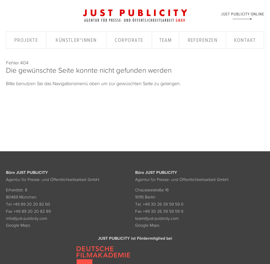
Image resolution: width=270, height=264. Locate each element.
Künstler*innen (76, 40)
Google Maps (18, 225)
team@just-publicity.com (157, 218)
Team (165, 40)
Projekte (26, 40)
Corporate (129, 40)
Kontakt (245, 40)
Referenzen (202, 40)
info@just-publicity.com (26, 218)
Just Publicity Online (242, 14)
